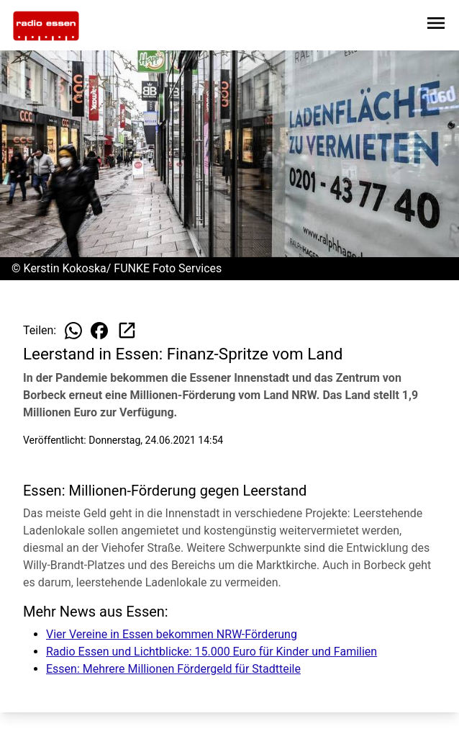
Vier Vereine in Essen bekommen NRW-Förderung (171, 634)
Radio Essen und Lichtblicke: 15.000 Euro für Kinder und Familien (211, 651)
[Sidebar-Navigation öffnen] (435, 26)
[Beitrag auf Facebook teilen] (99, 330)
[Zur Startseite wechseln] (46, 26)
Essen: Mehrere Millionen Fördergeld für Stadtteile (173, 669)
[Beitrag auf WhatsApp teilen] (73, 330)
